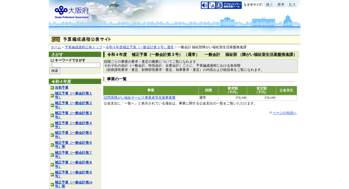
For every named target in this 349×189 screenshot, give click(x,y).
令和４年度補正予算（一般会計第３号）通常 (140, 47)
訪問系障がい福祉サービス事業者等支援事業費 (139, 97)
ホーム (56, 47)
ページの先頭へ (285, 113)
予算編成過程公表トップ (83, 47)
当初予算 (61, 88)
